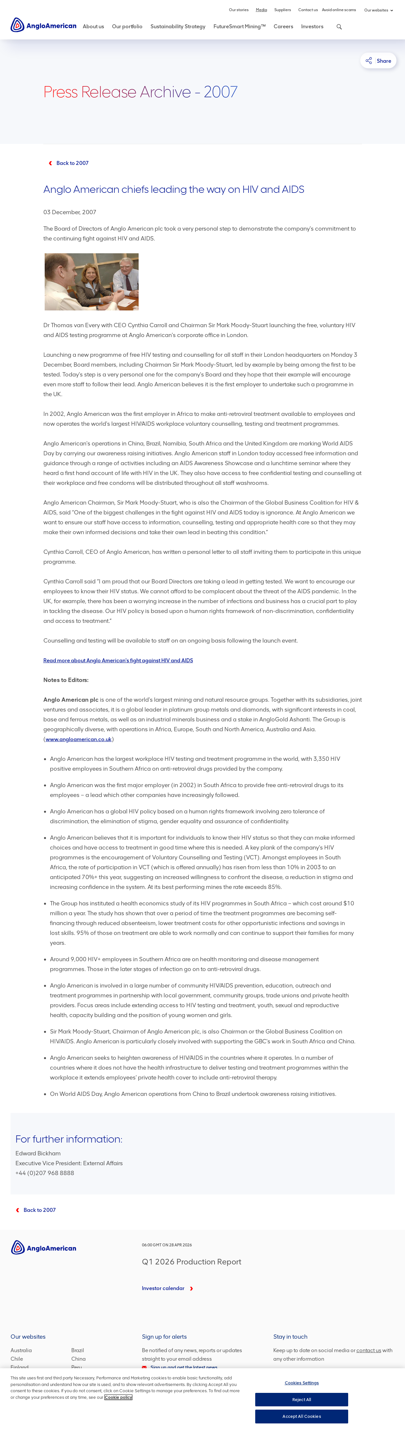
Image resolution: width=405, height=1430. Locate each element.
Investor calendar (163, 1288)
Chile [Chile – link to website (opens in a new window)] (17, 1359)
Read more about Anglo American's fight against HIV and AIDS (118, 660)
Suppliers (282, 10)
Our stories (239, 10)
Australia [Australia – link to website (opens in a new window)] (21, 1350)
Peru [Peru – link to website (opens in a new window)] (76, 1367)
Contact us (308, 10)
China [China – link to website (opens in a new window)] (78, 1359)
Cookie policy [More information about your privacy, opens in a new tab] (118, 1397)
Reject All (301, 1399)
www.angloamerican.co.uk (79, 739)
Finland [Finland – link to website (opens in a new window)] (20, 1367)
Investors (312, 26)
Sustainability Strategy (178, 26)
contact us (368, 1350)
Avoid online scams (339, 10)
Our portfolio (127, 26)
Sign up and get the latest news (179, 1367)
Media (261, 10)
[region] (202, 1399)
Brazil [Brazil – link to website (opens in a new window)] (77, 1350)
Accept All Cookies (301, 1416)
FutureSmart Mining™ (240, 26)
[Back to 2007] (66, 163)
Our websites (378, 10)
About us (93, 26)
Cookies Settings (302, 1382)
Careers (283, 26)
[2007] (33, 1210)
